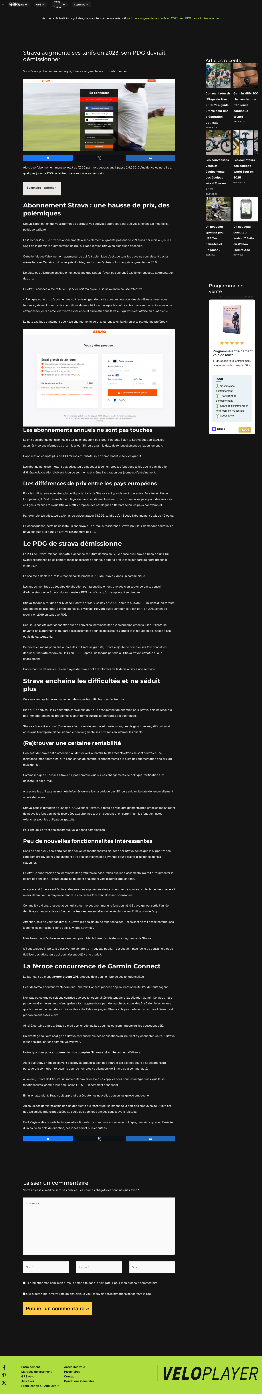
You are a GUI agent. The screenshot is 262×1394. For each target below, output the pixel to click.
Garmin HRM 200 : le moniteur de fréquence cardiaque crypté (245, 103)
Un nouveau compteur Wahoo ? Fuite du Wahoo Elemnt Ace (243, 236)
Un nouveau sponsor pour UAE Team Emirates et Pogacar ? (215, 236)
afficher (50, 186)
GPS (62, 4)
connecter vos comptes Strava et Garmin (86, 1050)
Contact (70, 1375)
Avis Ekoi (27, 1379)
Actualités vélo (74, 1365)
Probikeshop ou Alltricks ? (40, 1384)
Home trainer (84, 4)
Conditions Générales (79, 1379)
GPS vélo (27, 1375)
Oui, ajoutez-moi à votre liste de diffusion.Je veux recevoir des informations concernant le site (87, 1292)
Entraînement (30, 1365)
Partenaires (72, 1370)
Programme (40, 4)
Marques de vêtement (36, 1370)
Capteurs (110, 4)
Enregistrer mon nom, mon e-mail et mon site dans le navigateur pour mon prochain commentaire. (93, 1281)
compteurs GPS (67, 975)
